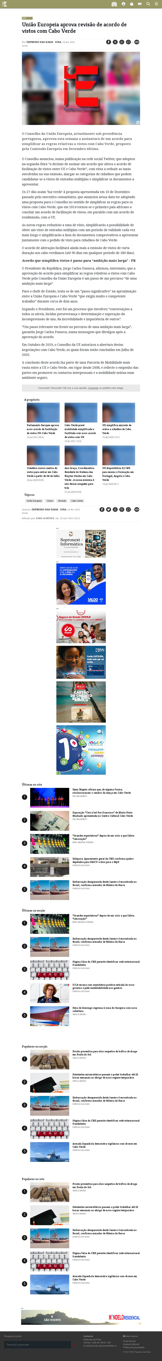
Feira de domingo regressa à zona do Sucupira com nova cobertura (105, 1009)
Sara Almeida (45, 518)
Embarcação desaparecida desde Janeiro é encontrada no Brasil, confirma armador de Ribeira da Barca (105, 883)
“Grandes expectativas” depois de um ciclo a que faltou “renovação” (103, 837)
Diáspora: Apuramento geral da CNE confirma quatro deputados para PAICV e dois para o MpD (103, 860)
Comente (93, 388)
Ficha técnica (129, 1341)
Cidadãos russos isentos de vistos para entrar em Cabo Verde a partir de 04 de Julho (43, 472)
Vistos (49, 500)
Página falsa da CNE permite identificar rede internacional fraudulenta (106, 963)
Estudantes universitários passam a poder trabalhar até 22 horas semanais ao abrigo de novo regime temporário (105, 1076)
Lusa (57, 42)
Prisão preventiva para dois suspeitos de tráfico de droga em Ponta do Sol (105, 1053)
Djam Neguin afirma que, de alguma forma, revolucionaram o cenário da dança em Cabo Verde (102, 791)
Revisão (62, 500)
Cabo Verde (77, 500)
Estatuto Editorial (131, 1344)
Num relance (130, 1336)
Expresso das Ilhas (40, 42)
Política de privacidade (133, 1347)
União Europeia (34, 500)
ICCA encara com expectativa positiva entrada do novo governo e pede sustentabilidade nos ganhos (103, 986)
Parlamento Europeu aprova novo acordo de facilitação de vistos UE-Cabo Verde (43, 429)
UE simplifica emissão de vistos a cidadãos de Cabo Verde (116, 429)
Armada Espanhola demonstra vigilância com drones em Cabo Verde (105, 1145)
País (24, 18)
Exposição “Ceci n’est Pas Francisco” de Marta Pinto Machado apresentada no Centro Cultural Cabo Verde (103, 814)
